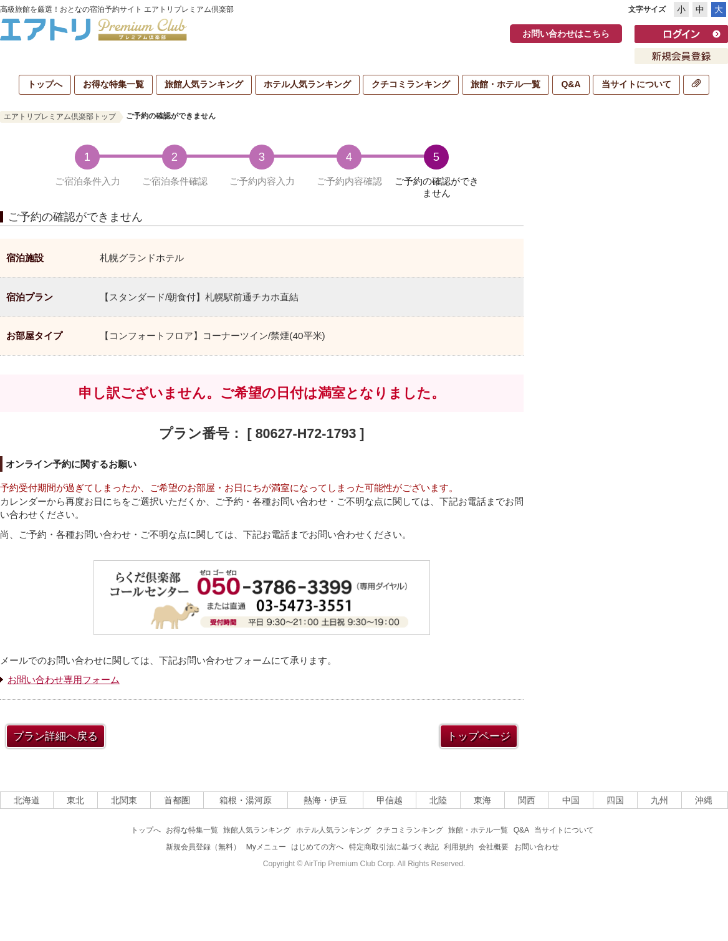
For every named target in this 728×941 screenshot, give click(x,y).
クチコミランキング (410, 84)
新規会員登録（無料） (203, 847)
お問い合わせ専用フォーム (63, 679)
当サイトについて (636, 84)
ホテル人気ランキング (307, 84)
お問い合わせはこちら (566, 34)
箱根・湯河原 (245, 800)
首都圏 (177, 800)
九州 (659, 800)
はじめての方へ (317, 847)
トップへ (44, 84)
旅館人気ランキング (204, 84)
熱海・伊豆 (325, 800)
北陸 (438, 800)
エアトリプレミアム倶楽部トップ (60, 116)
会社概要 (494, 847)
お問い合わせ (536, 847)
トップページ (478, 736)
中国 (571, 800)
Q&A (570, 84)
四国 (615, 800)
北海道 (27, 800)
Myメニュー (266, 847)
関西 (526, 800)
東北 (75, 800)
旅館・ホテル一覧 (505, 84)
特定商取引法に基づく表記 (394, 847)
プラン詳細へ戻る (55, 736)
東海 (482, 800)
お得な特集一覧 (113, 84)
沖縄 (703, 800)
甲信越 (389, 800)
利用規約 (459, 847)
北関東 (124, 800)
